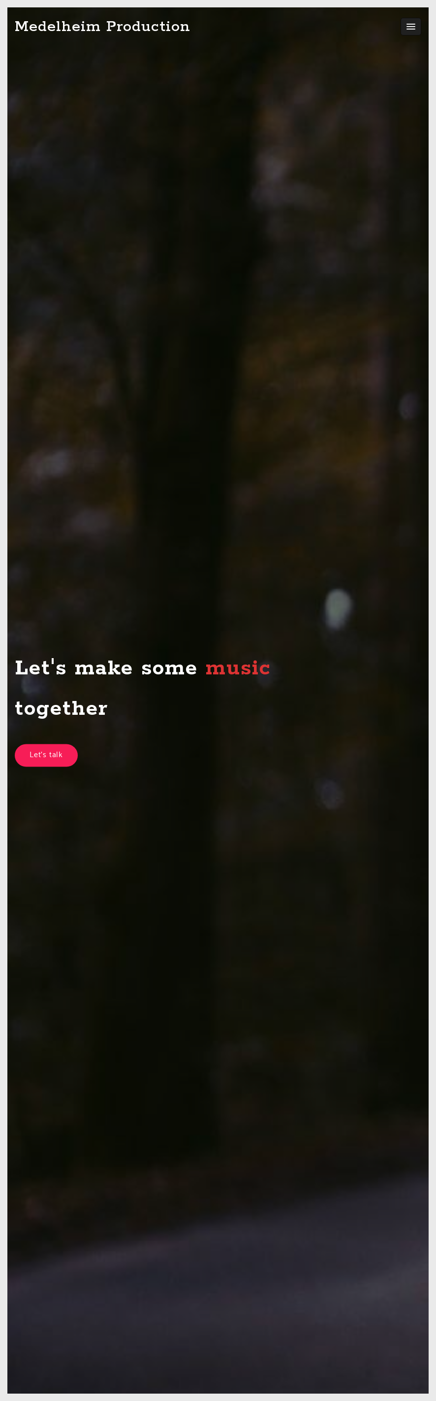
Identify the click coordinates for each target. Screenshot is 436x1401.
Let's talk (46, 755)
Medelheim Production (102, 26)
